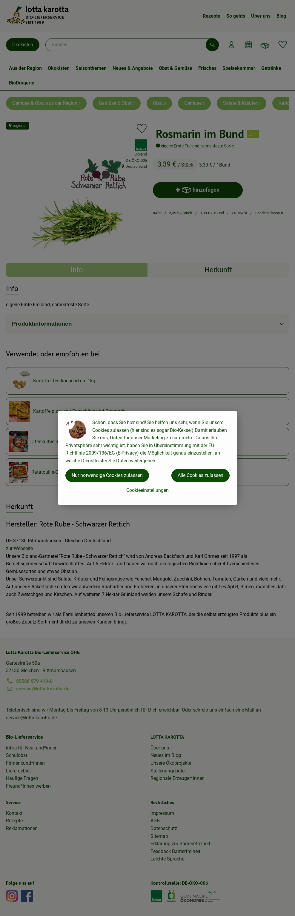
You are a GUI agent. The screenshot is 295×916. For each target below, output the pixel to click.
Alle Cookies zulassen (200, 475)
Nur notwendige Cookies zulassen (107, 475)
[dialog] (147, 458)
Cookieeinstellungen (147, 490)
